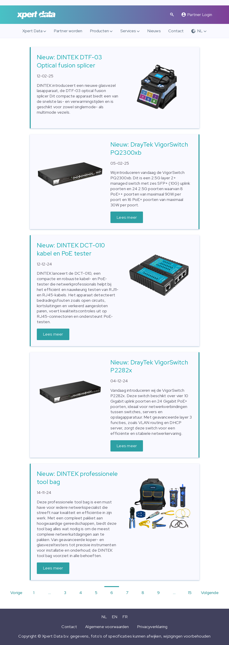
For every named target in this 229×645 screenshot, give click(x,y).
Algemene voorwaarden (107, 626)
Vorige (16, 592)
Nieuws (154, 30)
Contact (176, 30)
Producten (99, 30)
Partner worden (68, 30)
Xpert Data (32, 30)
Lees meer (127, 217)
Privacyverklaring (152, 626)
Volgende (210, 592)
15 (190, 592)
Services (128, 30)
